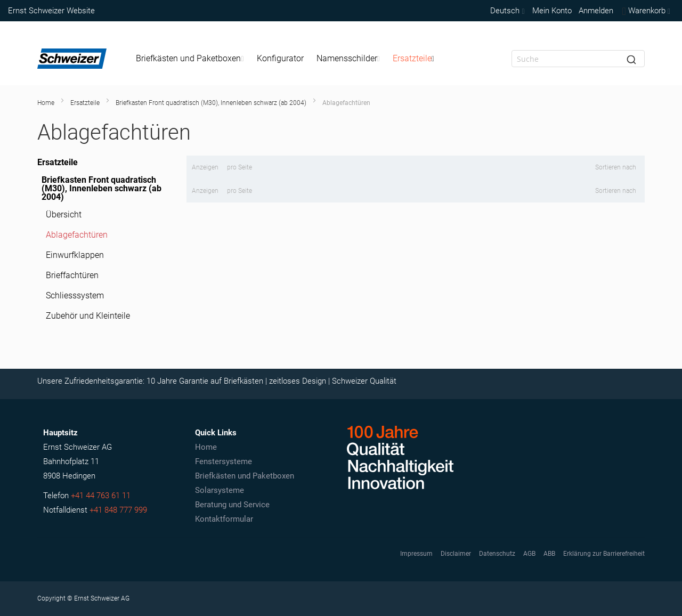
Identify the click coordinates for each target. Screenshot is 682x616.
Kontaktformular (224, 519)
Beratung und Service (232, 504)
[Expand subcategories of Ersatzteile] (433, 59)
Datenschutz (497, 553)
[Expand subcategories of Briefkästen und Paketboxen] (242, 59)
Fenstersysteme (223, 461)
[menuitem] (189, 58)
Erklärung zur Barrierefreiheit (604, 553)
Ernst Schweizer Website (51, 10)
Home (45, 103)
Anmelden (596, 10)
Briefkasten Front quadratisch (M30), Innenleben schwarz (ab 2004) (211, 103)
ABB (549, 553)
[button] (506, 10)
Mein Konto (552, 10)
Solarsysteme (219, 490)
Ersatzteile (85, 103)
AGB (529, 553)
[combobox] (578, 58)
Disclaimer (456, 553)
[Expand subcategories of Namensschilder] (378, 59)
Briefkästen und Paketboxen (244, 476)
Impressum (416, 553)
